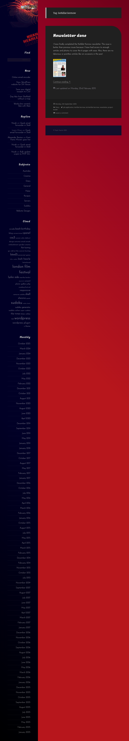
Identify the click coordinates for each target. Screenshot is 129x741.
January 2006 (24, 682)
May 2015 (26, 538)
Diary (28, 181)
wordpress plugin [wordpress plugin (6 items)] (21, 323)
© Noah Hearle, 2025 (60, 130)
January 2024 (24, 354)
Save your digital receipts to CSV (23, 90)
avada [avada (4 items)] (12, 229)
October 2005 (24, 697)
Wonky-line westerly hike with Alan (22, 105)
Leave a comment (61, 113)
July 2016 (26, 493)
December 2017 (23, 453)
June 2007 (26, 603)
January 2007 (24, 628)
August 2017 (25, 463)
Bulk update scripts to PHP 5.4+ (22, 153)
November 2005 (23, 692)
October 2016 (24, 488)
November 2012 (23, 568)
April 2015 (26, 543)
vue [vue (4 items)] (12, 319)
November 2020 (23, 404)
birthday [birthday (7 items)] (25, 229)
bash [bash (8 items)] (18, 229)
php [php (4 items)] (28, 284)
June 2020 (26, 414)
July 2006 (26, 658)
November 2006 (23, 638)
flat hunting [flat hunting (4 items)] (25, 248)
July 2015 (26, 533)
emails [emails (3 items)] (28, 241)
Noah (14, 123)
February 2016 (24, 513)
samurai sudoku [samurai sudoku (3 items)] (19, 294)
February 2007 (24, 623)
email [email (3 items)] (23, 241)
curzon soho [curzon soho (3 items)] (20, 238)
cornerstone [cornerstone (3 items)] (17, 233)
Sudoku (27, 206)
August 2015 (25, 528)
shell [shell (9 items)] (27, 294)
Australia (26, 171)
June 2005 (25, 717)
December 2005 (23, 687)
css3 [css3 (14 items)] (12, 237)
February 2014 (24, 563)
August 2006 (24, 653)
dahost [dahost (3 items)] (27, 238)
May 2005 (25, 722)
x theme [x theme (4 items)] (27, 326)
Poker (27, 191)
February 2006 (24, 677)
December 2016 (23, 483)
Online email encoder (21, 77)
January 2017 (24, 478)
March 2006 (25, 672)
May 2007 (25, 608)
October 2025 (24, 344)
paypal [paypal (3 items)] (27, 281)
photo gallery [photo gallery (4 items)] (21, 284)
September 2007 (23, 588)
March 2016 (25, 508)
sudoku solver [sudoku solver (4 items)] (14, 310)
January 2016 (24, 518)
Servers (27, 201)
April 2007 (25, 613)
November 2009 (23, 583)
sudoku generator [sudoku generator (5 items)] (22, 307)
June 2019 (26, 433)
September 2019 (23, 428)
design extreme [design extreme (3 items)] (14, 241)
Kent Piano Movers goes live (20, 139)
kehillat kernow (79, 107)
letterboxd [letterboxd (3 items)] (26, 262)
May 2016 (26, 498)
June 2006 (25, 662)
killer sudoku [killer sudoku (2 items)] (13, 259)
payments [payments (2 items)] (22, 281)
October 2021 (24, 394)
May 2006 (25, 667)
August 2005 (24, 707)
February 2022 (24, 384)
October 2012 (24, 573)
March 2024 (25, 349)
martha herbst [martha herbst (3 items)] (24, 277)
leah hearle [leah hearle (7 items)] (24, 259)
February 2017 (24, 473)
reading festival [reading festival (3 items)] (24, 287)
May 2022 (26, 379)
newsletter (103, 107)
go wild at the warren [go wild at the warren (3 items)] (16, 251)
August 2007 (24, 593)
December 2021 (23, 389)
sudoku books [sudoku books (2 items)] (26, 303)
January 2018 (24, 448)
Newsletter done (69, 36)
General (27, 186)
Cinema (27, 176)
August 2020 (24, 409)
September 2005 (23, 702)
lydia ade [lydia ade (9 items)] (13, 277)
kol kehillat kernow (92, 107)
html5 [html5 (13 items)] (14, 254)
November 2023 (23, 364)
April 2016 (26, 503)
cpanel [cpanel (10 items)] (26, 233)
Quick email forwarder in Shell (22, 124)
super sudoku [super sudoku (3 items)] (25, 310)
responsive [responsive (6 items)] (25, 290)
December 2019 (23, 423)
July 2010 (26, 578)
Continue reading (62, 82)
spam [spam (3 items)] (28, 298)
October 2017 (24, 458)
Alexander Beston (15, 138)
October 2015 (24, 523)
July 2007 (26, 598)
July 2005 (26, 712)
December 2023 (23, 359)
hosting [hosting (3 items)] (27, 251)
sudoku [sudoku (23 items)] (16, 303)
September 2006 (23, 648)
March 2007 (25, 618)
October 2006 (24, 643)
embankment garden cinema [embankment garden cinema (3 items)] (19, 245)
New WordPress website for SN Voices (20, 83)
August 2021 (25, 399)
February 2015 (24, 553)
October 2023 (24, 369)
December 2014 (23, 558)
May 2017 (26, 468)
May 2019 (26, 438)
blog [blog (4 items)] (11, 233)
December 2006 (23, 633)
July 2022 (26, 374)
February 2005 (24, 727)
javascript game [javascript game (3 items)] (24, 255)
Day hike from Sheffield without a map (20, 98)
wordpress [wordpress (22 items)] (22, 318)
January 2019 (24, 443)
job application (68, 107)
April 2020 (25, 419)
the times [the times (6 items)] (15, 314)
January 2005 (24, 732)
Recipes (27, 196)
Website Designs (23, 211)
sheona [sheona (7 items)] (22, 298)
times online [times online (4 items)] (25, 314)
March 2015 (25, 548)
